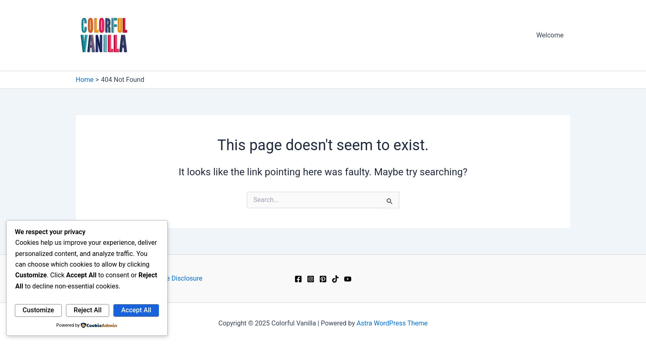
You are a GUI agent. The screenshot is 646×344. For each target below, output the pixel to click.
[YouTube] (347, 279)
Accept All (136, 310)
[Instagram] (310, 279)
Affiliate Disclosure (174, 278)
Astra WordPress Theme (392, 323)
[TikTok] (335, 279)
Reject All (88, 310)
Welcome (550, 35)
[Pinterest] (323, 279)
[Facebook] (298, 279)
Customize (38, 310)
